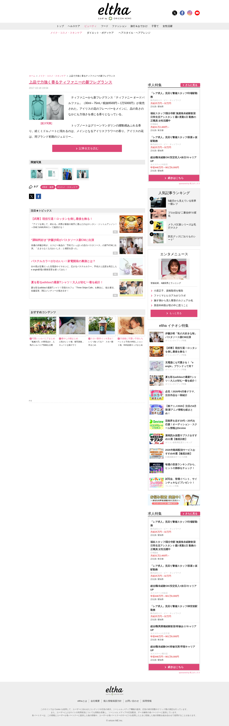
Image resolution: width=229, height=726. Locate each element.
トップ (60, 26)
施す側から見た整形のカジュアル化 (173, 300)
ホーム (32, 76)
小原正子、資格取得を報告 (168, 290)
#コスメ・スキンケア (67, 187)
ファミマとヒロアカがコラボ (170, 295)
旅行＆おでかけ (139, 26)
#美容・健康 (48, 187)
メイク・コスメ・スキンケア (66, 32)
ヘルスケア (74, 26)
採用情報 (147, 701)
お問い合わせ (132, 701)
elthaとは (82, 701)
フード (104, 26)
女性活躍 (167, 26)
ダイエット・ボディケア (100, 32)
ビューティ (90, 26)
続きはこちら (176, 177)
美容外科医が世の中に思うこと (171, 305)
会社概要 (95, 701)
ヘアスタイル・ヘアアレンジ (134, 32)
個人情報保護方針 (112, 701)
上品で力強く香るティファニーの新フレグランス (70, 82)
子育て (155, 26)
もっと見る (175, 313)
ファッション (119, 26)
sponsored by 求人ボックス (189, 183)
